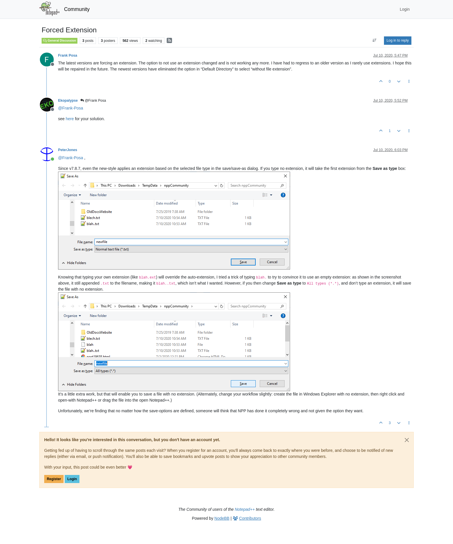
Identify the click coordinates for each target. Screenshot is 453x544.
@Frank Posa (93, 101)
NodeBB (221, 518)
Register (54, 479)
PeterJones (67, 150)
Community (77, 9)
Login (72, 479)
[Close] (406, 440)
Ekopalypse (68, 101)
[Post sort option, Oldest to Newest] (374, 40)
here (70, 118)
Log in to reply (398, 40)
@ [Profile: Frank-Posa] (70, 108)
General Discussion (59, 40)
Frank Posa (67, 55)
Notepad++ (245, 509)
